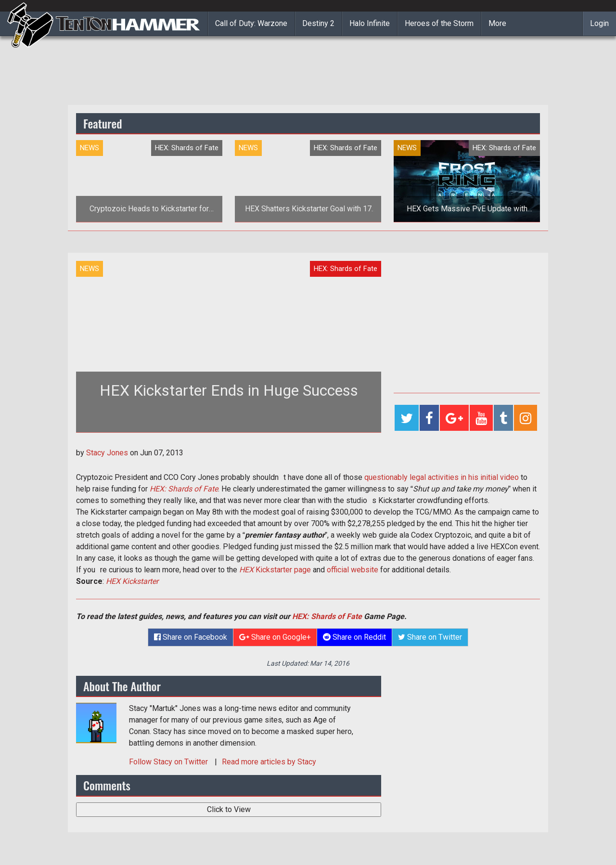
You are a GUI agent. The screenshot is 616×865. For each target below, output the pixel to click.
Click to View (229, 809)
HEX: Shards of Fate (184, 488)
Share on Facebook (190, 637)
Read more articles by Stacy (269, 761)
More (497, 23)
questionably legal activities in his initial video (441, 477)
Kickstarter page (275, 569)
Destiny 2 (318, 23)
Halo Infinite (369, 23)
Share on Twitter (430, 637)
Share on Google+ (275, 637)
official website (352, 569)
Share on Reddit (354, 637)
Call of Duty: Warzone (251, 23)
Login (599, 23)
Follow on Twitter (169, 761)
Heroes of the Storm (439, 23)
